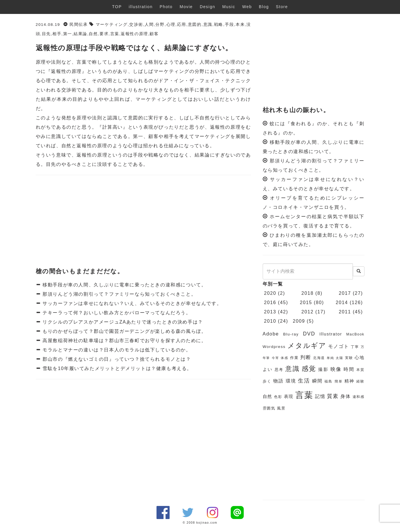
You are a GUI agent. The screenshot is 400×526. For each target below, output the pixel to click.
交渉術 (136, 24)
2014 (342, 302)
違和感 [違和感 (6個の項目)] (359, 397)
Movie (186, 6)
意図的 (195, 24)
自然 (93, 34)
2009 (299, 321)
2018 (307, 293)
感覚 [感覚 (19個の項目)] (309, 368)
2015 (306, 302)
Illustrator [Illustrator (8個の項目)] (330, 334)
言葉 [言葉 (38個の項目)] (304, 395)
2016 (270, 302)
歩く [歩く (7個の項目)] (267, 381)
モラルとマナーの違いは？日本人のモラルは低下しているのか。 (116, 349)
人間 (149, 24)
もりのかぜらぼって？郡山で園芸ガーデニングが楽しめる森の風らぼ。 (123, 331)
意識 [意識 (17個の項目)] (292, 368)
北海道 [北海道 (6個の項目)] (319, 358)
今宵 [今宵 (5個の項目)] (275, 358)
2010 (270, 321)
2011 (345, 311)
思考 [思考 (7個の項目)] (279, 369)
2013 (270, 311)
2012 (307, 311)
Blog (264, 6)
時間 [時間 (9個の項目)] (349, 369)
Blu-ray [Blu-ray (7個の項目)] (291, 334)
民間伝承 (79, 24)
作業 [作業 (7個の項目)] (294, 358)
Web (247, 6)
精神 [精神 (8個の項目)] (349, 381)
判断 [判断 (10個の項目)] (305, 357)
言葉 (114, 34)
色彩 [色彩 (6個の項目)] (278, 397)
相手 (56, 34)
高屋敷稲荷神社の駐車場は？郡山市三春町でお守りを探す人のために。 (123, 340)
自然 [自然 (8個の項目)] (267, 396)
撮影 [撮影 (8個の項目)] (323, 369)
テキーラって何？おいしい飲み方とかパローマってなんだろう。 (116, 312)
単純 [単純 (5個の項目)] (330, 358)
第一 (67, 34)
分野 (160, 24)
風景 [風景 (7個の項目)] (281, 408)
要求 (104, 34)
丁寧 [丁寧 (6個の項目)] (355, 347)
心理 (170, 24)
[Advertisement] (143, 221)
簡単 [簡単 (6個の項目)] (339, 381)
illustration (141, 6)
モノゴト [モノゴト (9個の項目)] (338, 346)
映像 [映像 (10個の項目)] (336, 369)
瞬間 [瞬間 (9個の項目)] (317, 380)
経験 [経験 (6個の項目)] (360, 381)
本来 (240, 24)
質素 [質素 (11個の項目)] (332, 396)
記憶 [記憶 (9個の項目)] (320, 396)
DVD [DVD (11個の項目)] (309, 334)
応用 (181, 24)
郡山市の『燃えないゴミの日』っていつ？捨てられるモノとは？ (116, 359)
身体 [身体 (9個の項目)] (345, 396)
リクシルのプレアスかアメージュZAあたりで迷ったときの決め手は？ (122, 321)
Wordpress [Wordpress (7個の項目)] (274, 346)
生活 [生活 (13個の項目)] (304, 381)
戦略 (218, 24)
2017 (345, 293)
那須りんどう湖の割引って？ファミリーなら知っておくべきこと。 (118, 294)
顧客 (154, 34)
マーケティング (112, 24)
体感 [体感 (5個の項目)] (284, 358)
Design (207, 6)
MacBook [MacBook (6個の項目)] (355, 334)
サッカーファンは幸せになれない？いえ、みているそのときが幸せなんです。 (131, 303)
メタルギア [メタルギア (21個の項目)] (306, 345)
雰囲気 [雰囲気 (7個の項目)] (269, 408)
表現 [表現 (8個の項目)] (289, 396)
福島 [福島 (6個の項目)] (328, 381)
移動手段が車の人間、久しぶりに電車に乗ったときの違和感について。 (123, 284)
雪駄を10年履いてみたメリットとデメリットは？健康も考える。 (116, 368)
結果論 (80, 34)
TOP (117, 6)
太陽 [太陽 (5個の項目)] (339, 358)
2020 (270, 293)
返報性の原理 (134, 34)
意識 (207, 24)
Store (282, 6)
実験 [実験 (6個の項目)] (349, 358)
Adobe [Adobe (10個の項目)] (271, 334)
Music (228, 6)
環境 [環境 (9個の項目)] (291, 380)
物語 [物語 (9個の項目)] (278, 380)
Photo (166, 6)
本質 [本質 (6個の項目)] (360, 370)
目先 (46, 34)
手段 (229, 24)
